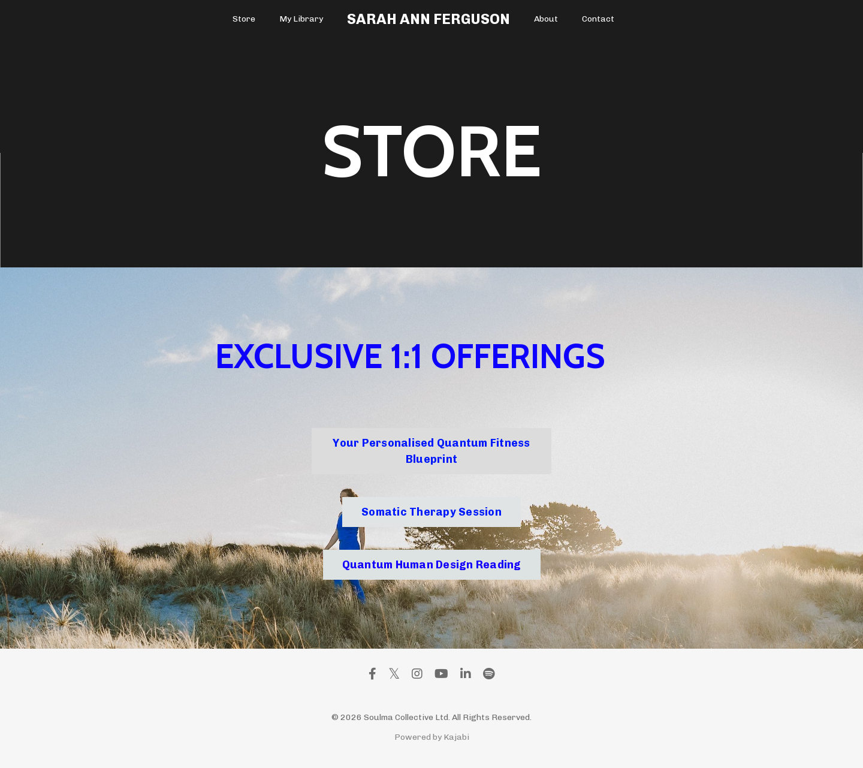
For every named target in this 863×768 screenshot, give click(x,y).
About (546, 19)
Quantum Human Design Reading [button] (431, 564)
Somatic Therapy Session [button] (431, 512)
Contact (598, 19)
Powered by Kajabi (431, 737)
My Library (301, 19)
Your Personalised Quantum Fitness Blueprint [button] (431, 451)
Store (244, 19)
